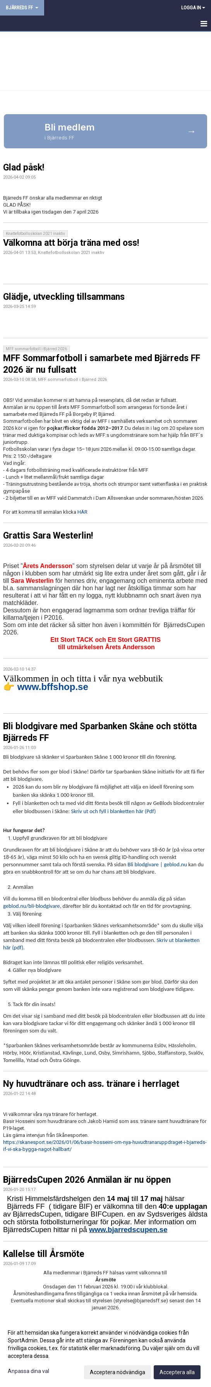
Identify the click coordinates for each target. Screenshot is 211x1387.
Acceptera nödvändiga (117, 1372)
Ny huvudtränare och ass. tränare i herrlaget (91, 1084)
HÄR (82, 512)
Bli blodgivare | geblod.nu (157, 864)
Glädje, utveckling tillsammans (64, 297)
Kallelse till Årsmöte (43, 1254)
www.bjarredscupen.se (128, 1229)
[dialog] (105, 1352)
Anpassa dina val (28, 1371)
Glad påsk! (23, 167)
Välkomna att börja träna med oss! (71, 243)
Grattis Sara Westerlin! (48, 535)
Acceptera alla (177, 1372)
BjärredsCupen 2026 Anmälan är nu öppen (87, 1180)
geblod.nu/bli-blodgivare (31, 905)
